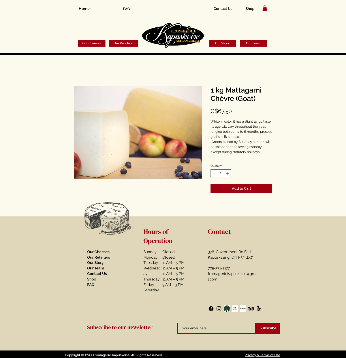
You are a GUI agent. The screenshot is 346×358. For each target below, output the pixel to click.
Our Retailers (98, 257)
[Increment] (227, 173)
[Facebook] (211, 308)
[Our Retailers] (123, 43)
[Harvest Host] (235, 308)
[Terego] (227, 308)
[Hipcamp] (243, 308)
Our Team (95, 268)
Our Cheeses (98, 252)
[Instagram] (219, 308)
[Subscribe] (268, 328)
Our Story (95, 262)
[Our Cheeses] (91, 43)
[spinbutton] (220, 173)
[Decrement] (213, 173)
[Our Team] (253, 43)
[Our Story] (222, 43)
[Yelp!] (259, 308)
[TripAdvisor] (251, 308)
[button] (264, 8)
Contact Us (97, 273)
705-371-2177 (219, 268)
